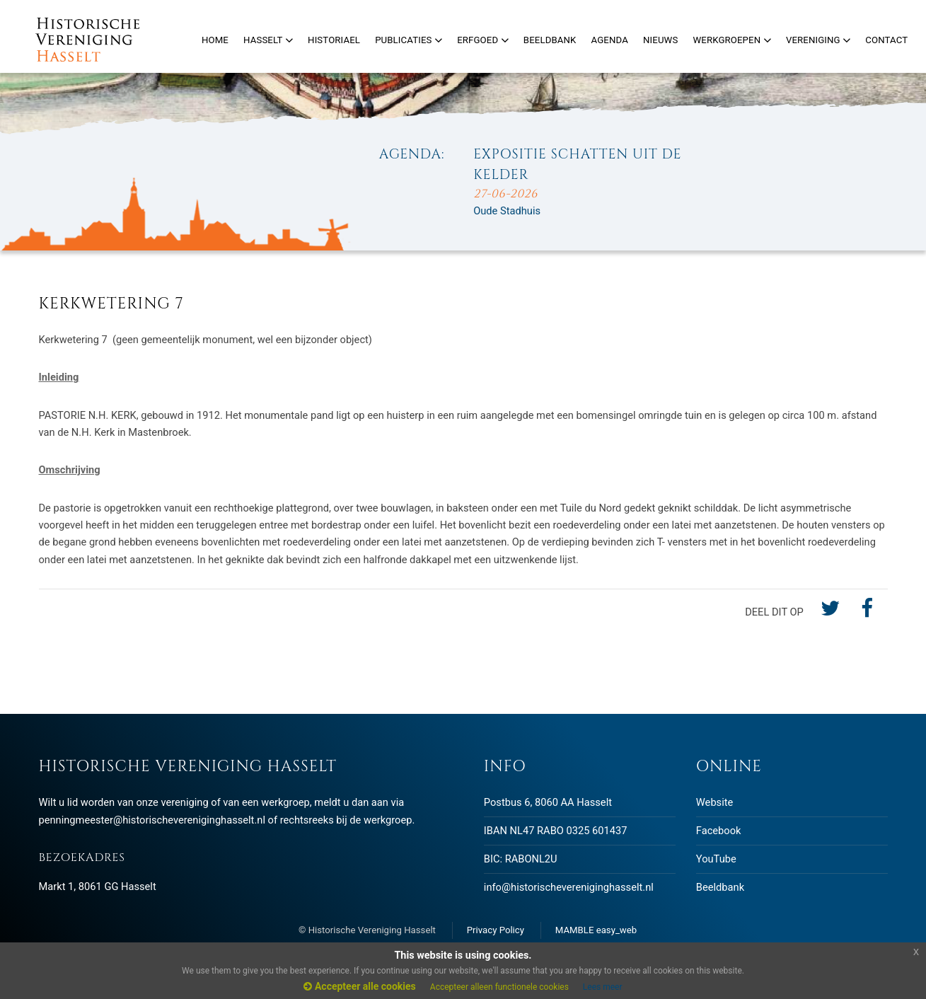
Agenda (609, 40)
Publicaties (408, 40)
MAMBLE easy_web (596, 930)
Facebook (718, 830)
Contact (886, 40)
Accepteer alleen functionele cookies (499, 987)
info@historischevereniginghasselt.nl (569, 887)
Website (714, 802)
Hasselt (268, 40)
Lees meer (603, 987)
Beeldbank (720, 887)
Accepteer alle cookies (359, 986)
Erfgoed (483, 40)
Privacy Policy (495, 930)
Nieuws (660, 40)
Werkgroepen (731, 40)
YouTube (716, 859)
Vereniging (818, 40)
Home (215, 40)
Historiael (334, 40)
